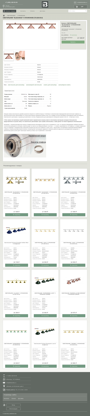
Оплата (32, 11)
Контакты (23, 11)
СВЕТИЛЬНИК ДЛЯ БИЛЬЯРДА (16, 84)
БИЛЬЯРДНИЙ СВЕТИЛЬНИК (34, 84)
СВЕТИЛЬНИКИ (11, 15)
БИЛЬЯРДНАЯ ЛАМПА (65, 84)
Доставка (42, 11)
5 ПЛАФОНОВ (21, 15)
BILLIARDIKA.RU (12, 413)
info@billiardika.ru (82, 2)
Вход (13, 405)
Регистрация (13, 408)
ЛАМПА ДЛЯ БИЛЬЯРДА (50, 84)
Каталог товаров (10, 11)
